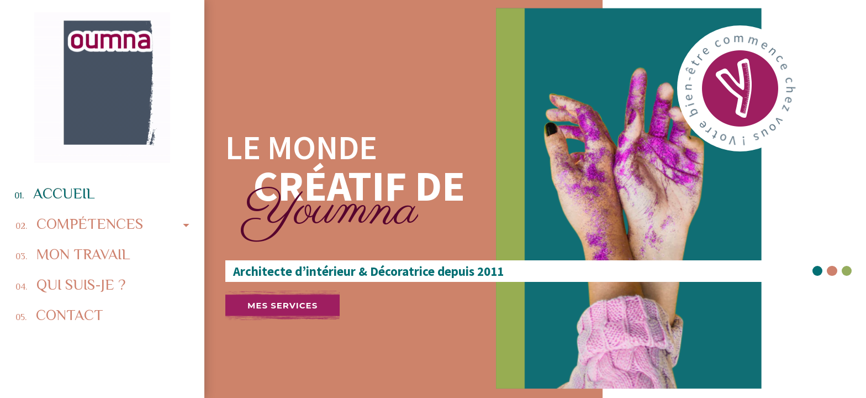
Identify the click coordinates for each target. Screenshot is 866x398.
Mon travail (72, 254)
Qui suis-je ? (70, 284)
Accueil (54, 193)
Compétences (104, 223)
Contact (59, 315)
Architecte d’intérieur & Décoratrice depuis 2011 (366, 272)
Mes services (282, 305)
